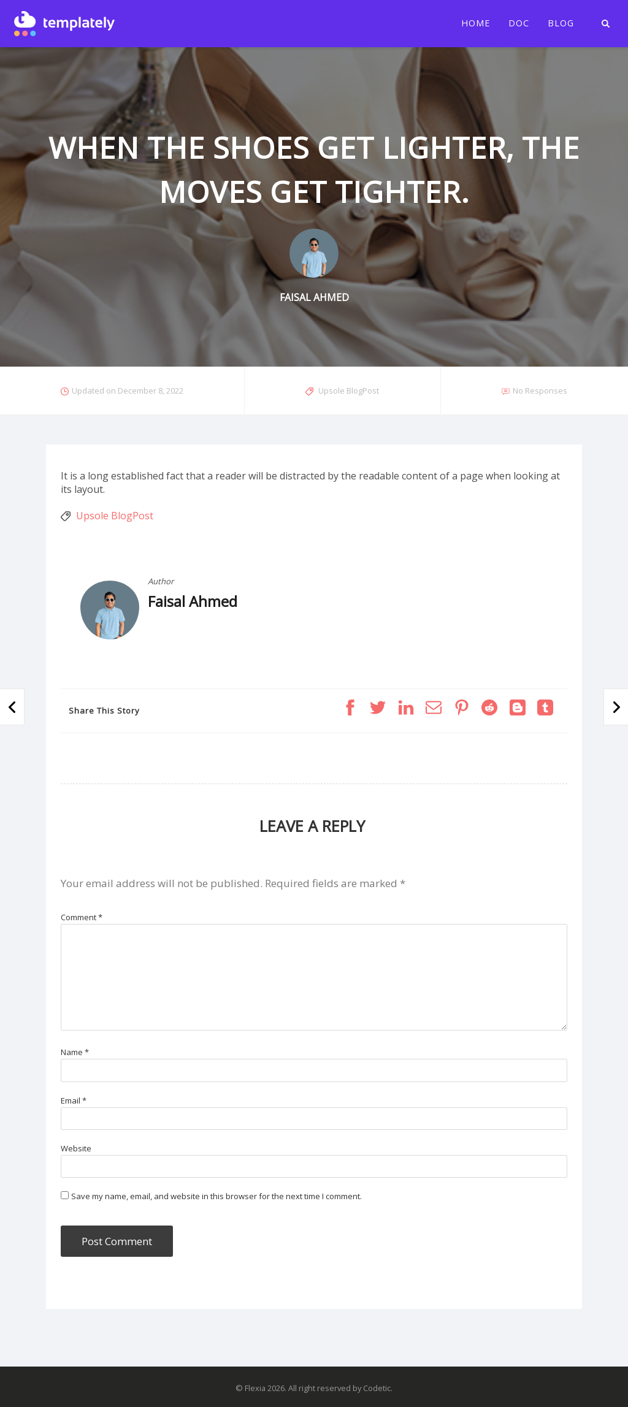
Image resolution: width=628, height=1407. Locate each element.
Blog (561, 23)
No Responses (540, 390)
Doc (518, 23)
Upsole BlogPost (348, 390)
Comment (81, 917)
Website (76, 1148)
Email (73, 1100)
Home (475, 23)
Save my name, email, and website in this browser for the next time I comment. (216, 1196)
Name (75, 1052)
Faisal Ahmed (192, 601)
